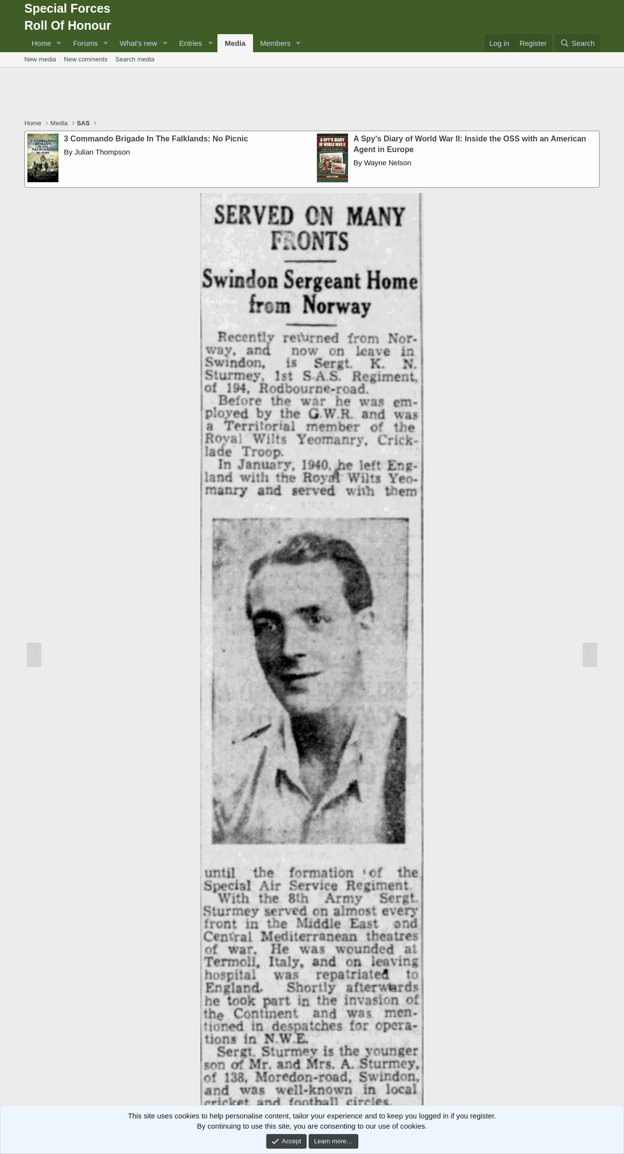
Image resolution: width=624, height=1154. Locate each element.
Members (275, 43)
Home (41, 43)
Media (235, 43)
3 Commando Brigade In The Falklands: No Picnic (156, 139)
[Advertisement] (312, 94)
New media (40, 59)
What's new (138, 43)
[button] (59, 43)
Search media (135, 59)
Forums (85, 43)
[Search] (577, 43)
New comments (86, 59)
